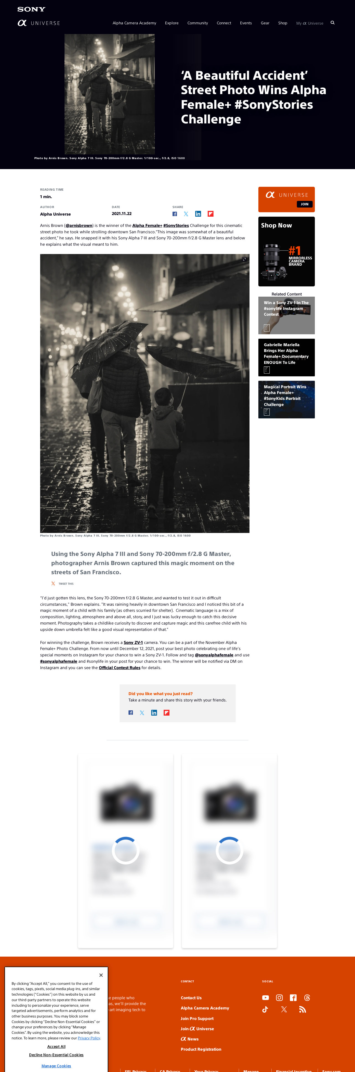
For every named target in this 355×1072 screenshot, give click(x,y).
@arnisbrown (79, 225)
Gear (265, 22)
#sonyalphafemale (58, 661)
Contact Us (191, 997)
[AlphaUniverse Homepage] (39, 23)
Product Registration (201, 1049)
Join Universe (197, 1028)
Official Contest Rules (119, 667)
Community (197, 22)
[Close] (101, 1007)
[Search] (332, 22)
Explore (172, 22)
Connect (224, 22)
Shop (282, 22)
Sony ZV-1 (133, 642)
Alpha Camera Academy (134, 22)
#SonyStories (176, 225)
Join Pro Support (197, 1018)
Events (246, 22)
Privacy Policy (89, 1069)
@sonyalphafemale (214, 654)
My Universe (309, 23)
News (190, 1038)
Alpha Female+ (147, 225)
